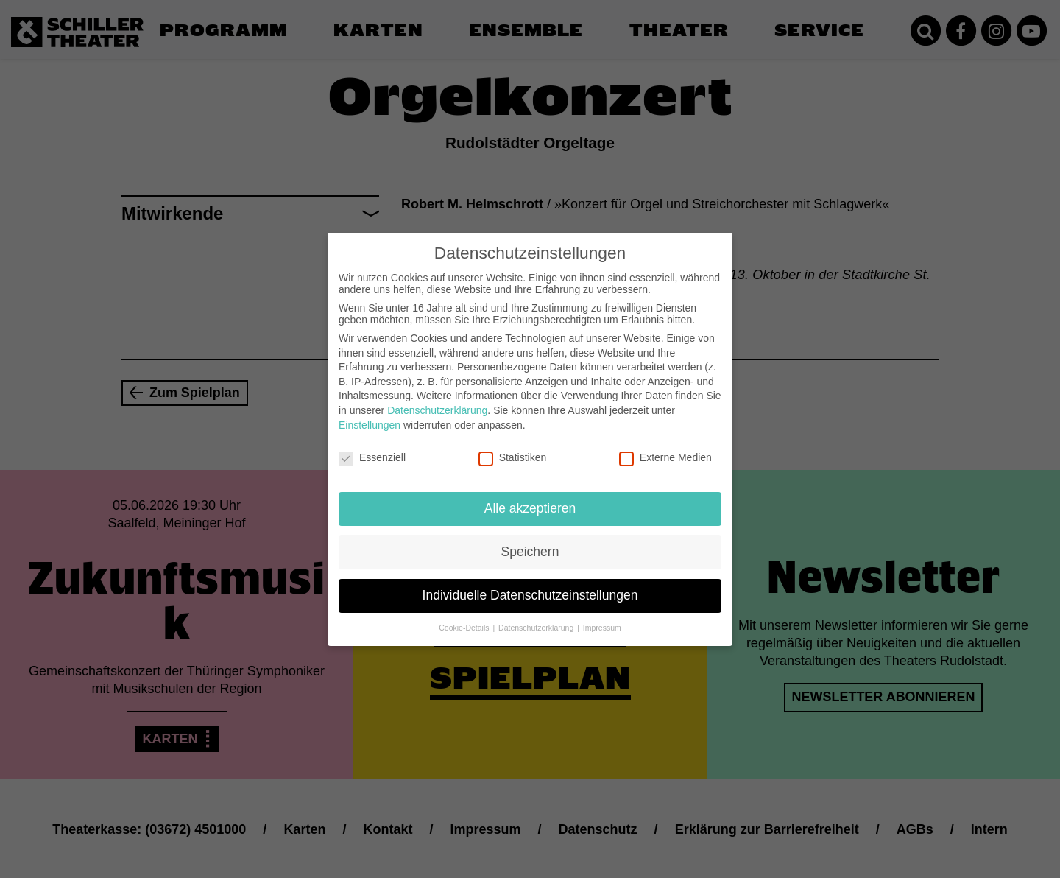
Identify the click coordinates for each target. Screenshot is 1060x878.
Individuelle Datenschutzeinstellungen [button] (530, 594)
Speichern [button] (530, 551)
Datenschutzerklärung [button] (537, 626)
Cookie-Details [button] (465, 626)
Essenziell (372, 457)
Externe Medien (665, 457)
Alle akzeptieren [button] (530, 507)
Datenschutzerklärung (437, 409)
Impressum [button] (602, 626)
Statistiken (512, 457)
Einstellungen (369, 423)
